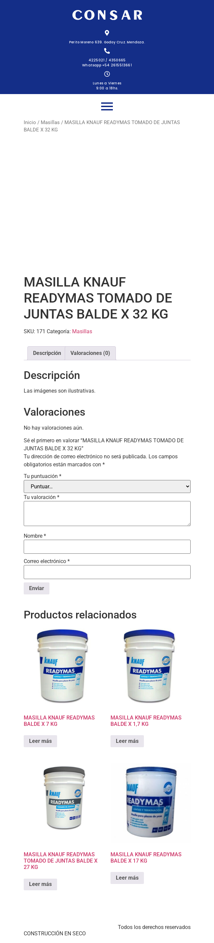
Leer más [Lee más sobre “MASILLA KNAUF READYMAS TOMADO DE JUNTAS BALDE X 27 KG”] (40, 884)
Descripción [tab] (47, 353)
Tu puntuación (42, 476)
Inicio (30, 122)
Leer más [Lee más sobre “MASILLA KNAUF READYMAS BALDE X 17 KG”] (127, 878)
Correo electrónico (47, 561)
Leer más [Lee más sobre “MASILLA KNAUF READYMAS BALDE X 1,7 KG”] (127, 741)
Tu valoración (41, 497)
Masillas (50, 122)
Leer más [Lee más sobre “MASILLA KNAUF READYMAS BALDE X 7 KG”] (40, 741)
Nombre (35, 536)
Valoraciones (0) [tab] (90, 353)
